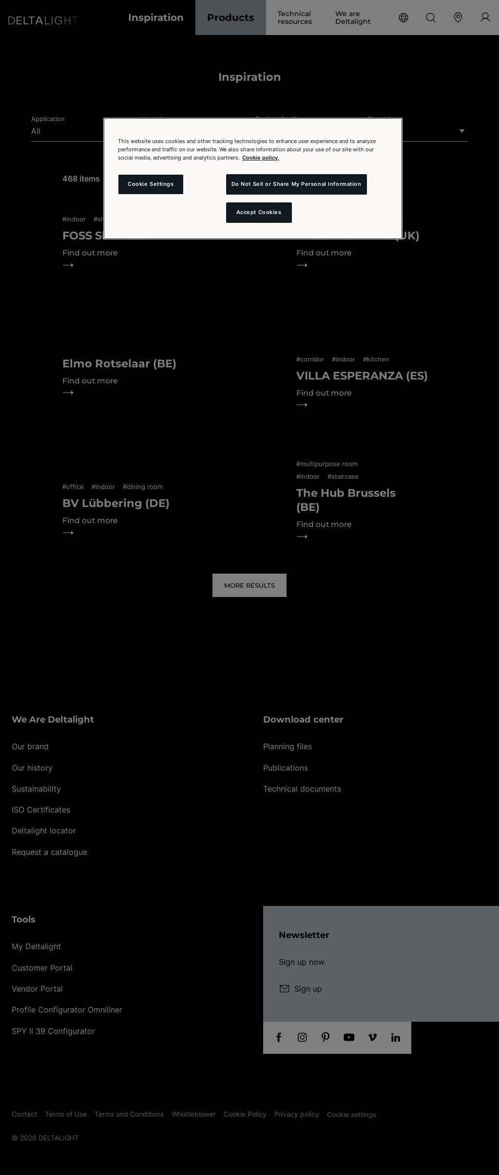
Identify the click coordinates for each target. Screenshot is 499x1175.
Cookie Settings (151, 184)
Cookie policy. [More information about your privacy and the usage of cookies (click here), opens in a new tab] (260, 157)
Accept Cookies (259, 212)
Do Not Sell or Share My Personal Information (296, 184)
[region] (253, 178)
